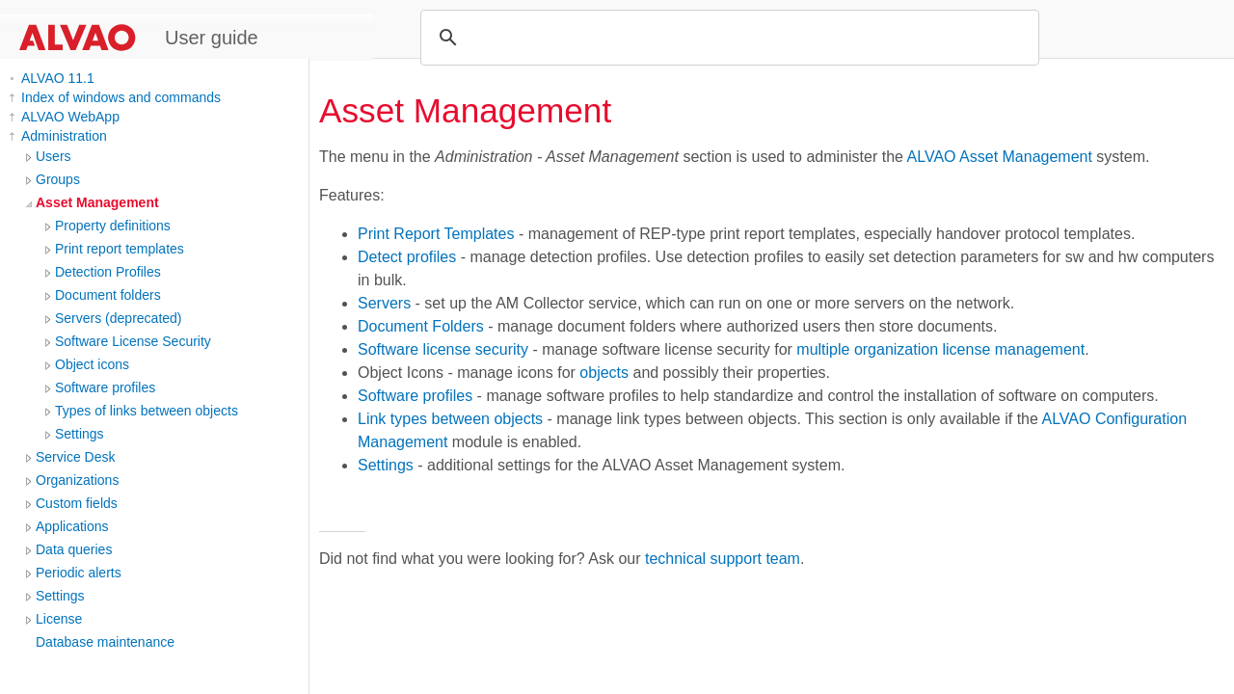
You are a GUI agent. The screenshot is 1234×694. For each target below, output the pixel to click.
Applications (72, 526)
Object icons (92, 364)
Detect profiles (407, 257)
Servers (384, 303)
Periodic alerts (78, 572)
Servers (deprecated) (118, 318)
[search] (727, 37)
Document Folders (421, 326)
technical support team (722, 558)
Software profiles (105, 387)
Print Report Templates (436, 234)
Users (53, 156)
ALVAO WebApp (70, 116)
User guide (211, 37)
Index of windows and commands (121, 97)
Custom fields (77, 503)
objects (604, 372)
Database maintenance (105, 642)
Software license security (443, 349)
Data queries (74, 549)
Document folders (108, 295)
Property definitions (113, 225)
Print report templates (119, 248)
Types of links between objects (146, 410)
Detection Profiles (108, 272)
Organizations (77, 480)
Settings (79, 433)
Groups (58, 179)
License (59, 619)
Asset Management (97, 202)
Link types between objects (450, 419)
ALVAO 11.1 (57, 78)
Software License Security (133, 341)
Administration (64, 136)
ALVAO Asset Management (999, 156)
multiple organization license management (940, 349)
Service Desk (75, 457)
